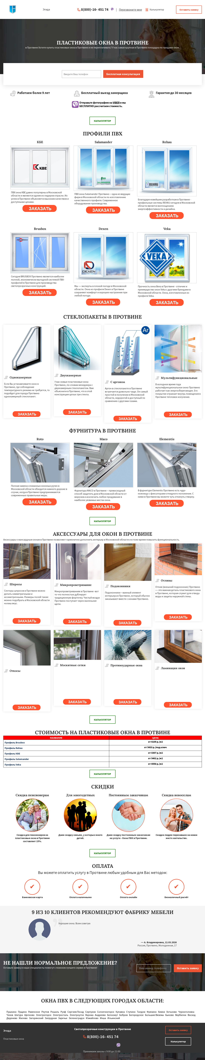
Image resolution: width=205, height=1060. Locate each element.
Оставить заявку (188, 9)
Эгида (7, 1030)
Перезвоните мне (130, 10)
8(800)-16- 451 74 (94, 9)
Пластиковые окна (13, 1038)
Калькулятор (154, 9)
